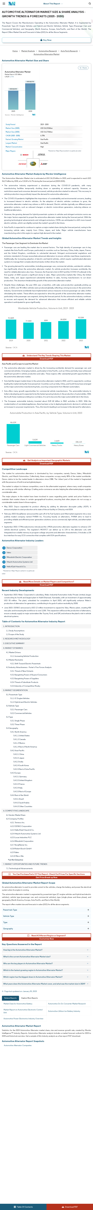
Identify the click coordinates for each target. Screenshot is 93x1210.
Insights (5, 1087)
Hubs (48, 1097)
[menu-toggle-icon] (4, 3)
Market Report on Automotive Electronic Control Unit (23, 1011)
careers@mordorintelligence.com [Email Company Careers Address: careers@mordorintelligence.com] (15, 1174)
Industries (6, 1097)
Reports (49, 1060)
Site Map (50, 1113)
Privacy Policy (7, 1108)
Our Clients (7, 1071)
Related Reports (10, 998)
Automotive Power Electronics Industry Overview (23, 1018)
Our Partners (52, 1071)
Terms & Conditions (55, 1103)
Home (4, 1060)
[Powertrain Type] (88, 909)
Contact (50, 1092)
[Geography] (88, 928)
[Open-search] (90, 3)
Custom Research (9, 1092)
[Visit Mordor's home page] (11, 3)
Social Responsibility (55, 1076)
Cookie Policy (52, 1108)
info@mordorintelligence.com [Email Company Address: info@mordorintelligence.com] (18, 1147)
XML (4, 1113)
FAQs (48, 1082)
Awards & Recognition (11, 1082)
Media (4, 1076)
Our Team (50, 1066)
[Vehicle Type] (88, 916)
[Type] (88, 922)
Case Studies (52, 1087)
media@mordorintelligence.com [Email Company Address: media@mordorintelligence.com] (19, 1155)
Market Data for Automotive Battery (18, 1004)
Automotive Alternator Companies (18, 1045)
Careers (5, 1103)
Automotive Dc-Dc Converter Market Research (67, 1004)
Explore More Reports (29, 998)
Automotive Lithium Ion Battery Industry (64, 1011)
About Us (6, 1066)
